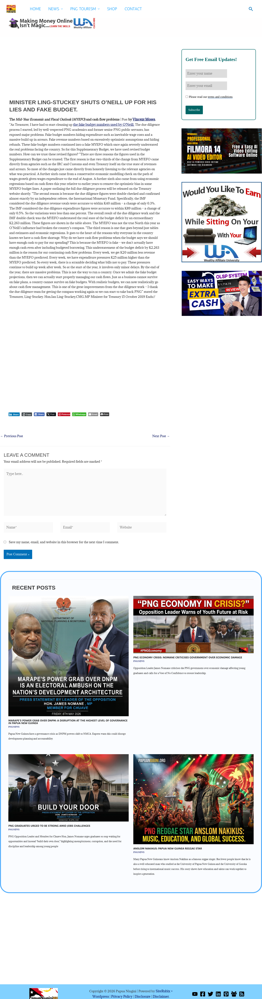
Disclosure (141, 992)
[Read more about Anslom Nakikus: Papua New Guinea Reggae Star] (193, 794)
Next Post (161, 435)
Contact (133, 8)
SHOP (112, 8)
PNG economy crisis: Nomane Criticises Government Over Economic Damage (187, 653)
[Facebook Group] (234, 989)
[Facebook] (202, 989)
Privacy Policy (122, 992)
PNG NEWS (14, 722)
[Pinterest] (226, 989)
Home (35, 8)
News (53, 8)
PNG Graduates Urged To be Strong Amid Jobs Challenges (49, 821)
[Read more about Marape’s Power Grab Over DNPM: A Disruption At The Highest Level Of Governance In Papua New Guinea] (68, 651)
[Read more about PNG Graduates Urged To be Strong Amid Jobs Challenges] (68, 783)
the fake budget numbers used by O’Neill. (96, 124)
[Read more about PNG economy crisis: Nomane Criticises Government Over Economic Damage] (193, 620)
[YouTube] (195, 989)
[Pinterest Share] (64, 413)
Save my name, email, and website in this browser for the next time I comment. (64, 537)
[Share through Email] (93, 413)
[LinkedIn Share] (14, 413)
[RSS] (242, 989)
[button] (251, 9)
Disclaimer (158, 992)
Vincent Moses (143, 119)
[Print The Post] (104, 413)
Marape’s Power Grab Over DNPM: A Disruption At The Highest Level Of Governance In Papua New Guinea (68, 717)
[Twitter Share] (51, 413)
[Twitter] (210, 989)
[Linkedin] (218, 989)
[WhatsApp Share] (79, 413)
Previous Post (11, 435)
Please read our (209, 95)
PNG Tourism (83, 8)
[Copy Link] (27, 413)
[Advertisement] (85, 73)
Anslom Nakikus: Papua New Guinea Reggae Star (167, 844)
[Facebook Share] (39, 413)
